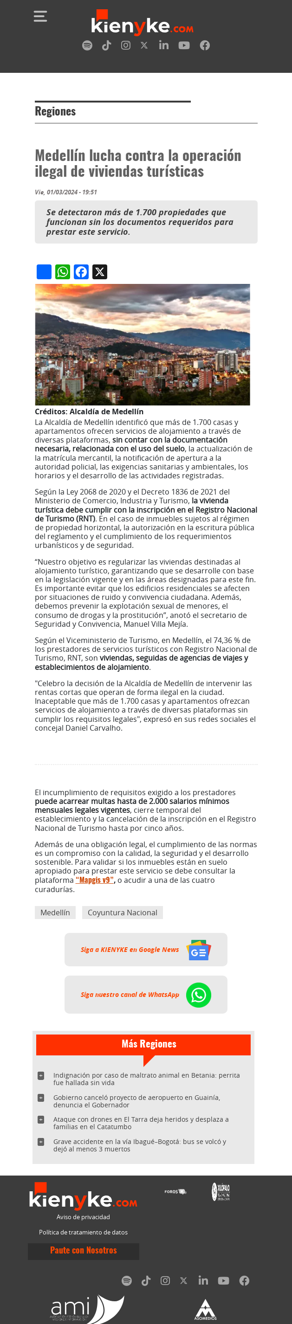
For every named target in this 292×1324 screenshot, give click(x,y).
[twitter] (144, 47)
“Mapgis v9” (95, 880)
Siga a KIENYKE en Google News (146, 949)
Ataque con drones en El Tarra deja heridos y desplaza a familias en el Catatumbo (141, 1123)
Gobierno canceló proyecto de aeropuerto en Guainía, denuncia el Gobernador (136, 1101)
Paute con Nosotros (83, 1251)
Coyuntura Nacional (122, 912)
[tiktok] (106, 47)
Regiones (55, 112)
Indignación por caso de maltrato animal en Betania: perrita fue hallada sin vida (146, 1079)
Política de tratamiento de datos (83, 1232)
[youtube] (184, 47)
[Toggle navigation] (40, 16)
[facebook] (205, 47)
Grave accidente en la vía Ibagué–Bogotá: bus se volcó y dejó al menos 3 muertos (139, 1145)
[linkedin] (164, 47)
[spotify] (87, 47)
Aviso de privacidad (83, 1217)
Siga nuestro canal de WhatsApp (146, 994)
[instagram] (125, 47)
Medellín (55, 912)
